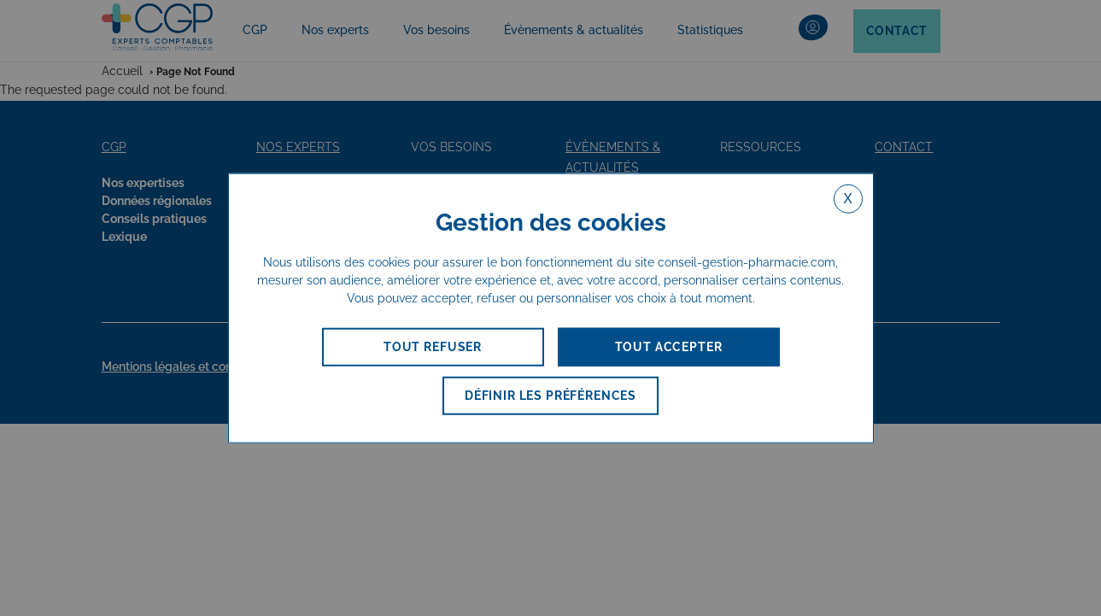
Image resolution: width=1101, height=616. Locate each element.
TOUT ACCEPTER (669, 347)
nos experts (298, 147)
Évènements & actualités (573, 30)
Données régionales (157, 201)
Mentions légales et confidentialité (202, 366)
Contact (897, 31)
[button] (813, 31)
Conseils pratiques (154, 219)
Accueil (122, 71)
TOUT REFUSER (433, 347)
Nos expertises (143, 183)
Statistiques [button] (710, 30)
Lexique (124, 236)
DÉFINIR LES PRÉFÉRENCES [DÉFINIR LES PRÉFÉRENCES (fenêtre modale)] (550, 395)
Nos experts (335, 30)
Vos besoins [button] (436, 30)
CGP (255, 30)
